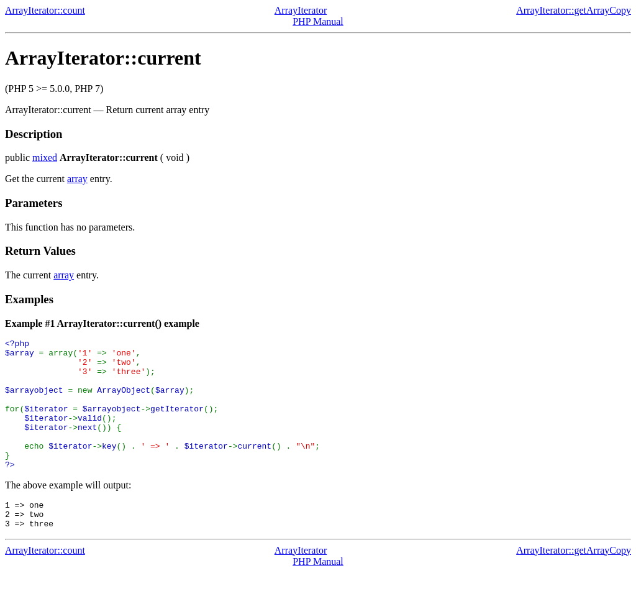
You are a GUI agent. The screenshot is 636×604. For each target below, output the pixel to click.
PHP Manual (318, 21)
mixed (44, 157)
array (77, 178)
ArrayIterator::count (45, 10)
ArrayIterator (301, 10)
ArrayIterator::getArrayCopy (573, 10)
